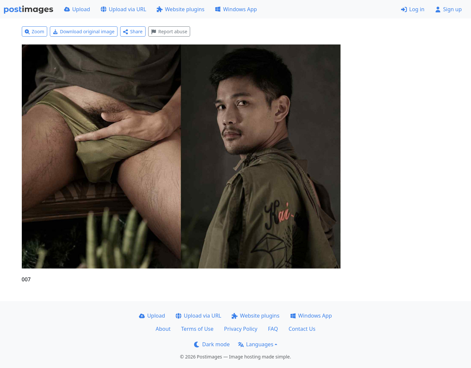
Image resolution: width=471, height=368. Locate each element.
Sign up (448, 9)
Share (133, 31)
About (162, 328)
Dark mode (212, 344)
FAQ (273, 328)
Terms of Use (197, 328)
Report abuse (169, 31)
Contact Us (301, 328)
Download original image (84, 31)
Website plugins (180, 9)
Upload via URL (123, 9)
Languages (255, 344)
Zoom (35, 31)
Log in (412, 9)
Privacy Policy (240, 328)
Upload (77, 9)
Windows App (236, 9)
